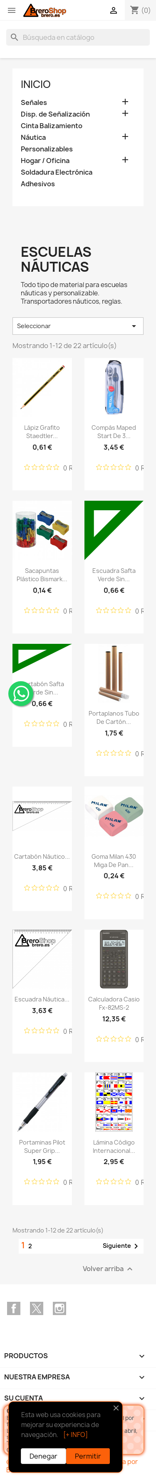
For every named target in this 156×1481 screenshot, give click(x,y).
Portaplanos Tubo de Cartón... (114, 717)
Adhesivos (38, 184)
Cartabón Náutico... (42, 856)
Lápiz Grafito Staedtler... (42, 432)
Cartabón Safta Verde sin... (42, 688)
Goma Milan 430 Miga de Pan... (114, 861)
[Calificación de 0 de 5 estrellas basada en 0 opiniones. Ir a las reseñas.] (59, 467)
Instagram (59, 1308)
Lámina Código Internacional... (114, 1146)
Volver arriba (109, 1269)
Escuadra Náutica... (42, 999)
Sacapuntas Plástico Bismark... (42, 575)
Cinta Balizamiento (51, 126)
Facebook (13, 1308)
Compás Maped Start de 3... (114, 432)
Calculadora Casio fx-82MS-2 (114, 1003)
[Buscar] (78, 37)
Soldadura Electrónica (56, 172)
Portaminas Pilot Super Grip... (42, 1146)
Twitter (36, 1308)
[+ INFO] (75, 1434)
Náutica (33, 137)
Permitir (88, 1456)
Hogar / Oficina (45, 160)
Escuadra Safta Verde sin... (114, 575)
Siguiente (122, 1246)
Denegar (43, 1456)
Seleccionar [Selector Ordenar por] (78, 326)
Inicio (36, 84)
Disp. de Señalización (55, 114)
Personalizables (47, 149)
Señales (34, 102)
